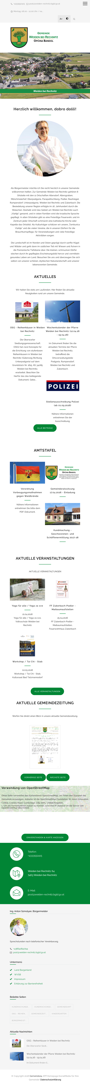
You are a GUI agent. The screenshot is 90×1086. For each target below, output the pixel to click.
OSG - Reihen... (19, 1014)
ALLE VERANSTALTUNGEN (47, 691)
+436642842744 (20, 949)
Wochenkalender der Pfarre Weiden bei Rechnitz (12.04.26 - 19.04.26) (63, 331)
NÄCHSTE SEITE (58, 777)
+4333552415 (19, 4)
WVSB (17, 974)
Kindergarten (59, 1014)
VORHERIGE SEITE (33, 777)
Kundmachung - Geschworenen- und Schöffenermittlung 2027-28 (62, 534)
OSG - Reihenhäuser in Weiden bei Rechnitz (48, 1040)
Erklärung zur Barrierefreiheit (28, 983)
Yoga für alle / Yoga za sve (27, 606)
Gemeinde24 (36, 1076)
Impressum (19, 979)
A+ (61, 19)
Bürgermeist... (19, 1021)
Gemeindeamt (64, 1007)
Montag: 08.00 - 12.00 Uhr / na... (28, 11)
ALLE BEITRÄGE (45, 428)
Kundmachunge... (20, 1007)
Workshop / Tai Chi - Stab (27, 661)
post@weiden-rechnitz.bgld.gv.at (44, 4)
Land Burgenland (22, 970)
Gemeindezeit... (39, 1014)
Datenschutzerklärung (50, 1079)
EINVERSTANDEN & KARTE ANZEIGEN (45, 837)
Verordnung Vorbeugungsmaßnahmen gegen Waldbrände (27, 492)
